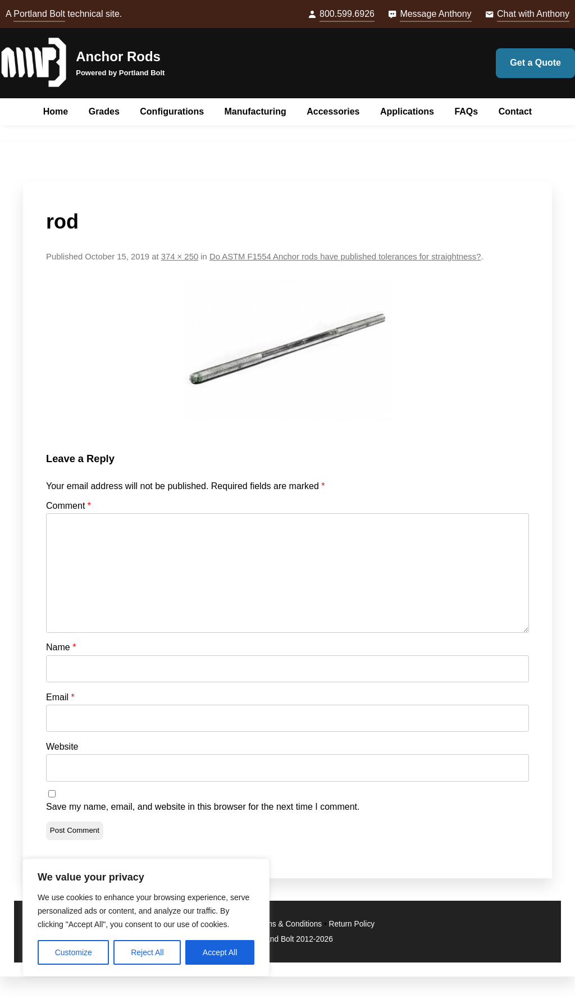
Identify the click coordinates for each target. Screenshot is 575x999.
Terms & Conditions (288, 924)
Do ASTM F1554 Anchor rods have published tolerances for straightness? (345, 256)
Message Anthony (435, 14)
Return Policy (352, 924)
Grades (104, 111)
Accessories (333, 111)
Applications (407, 111)
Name (61, 647)
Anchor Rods (118, 56)
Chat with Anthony (533, 14)
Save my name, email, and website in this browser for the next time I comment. (202, 806)
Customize (73, 952)
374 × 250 (179, 256)
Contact (515, 111)
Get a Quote (535, 62)
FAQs (466, 111)
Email (60, 697)
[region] (146, 918)
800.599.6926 (347, 14)
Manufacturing (255, 111)
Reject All (147, 952)
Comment (68, 505)
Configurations (172, 111)
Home (55, 111)
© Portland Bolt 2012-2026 (287, 939)
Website (62, 746)
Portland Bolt (39, 14)
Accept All (220, 952)
